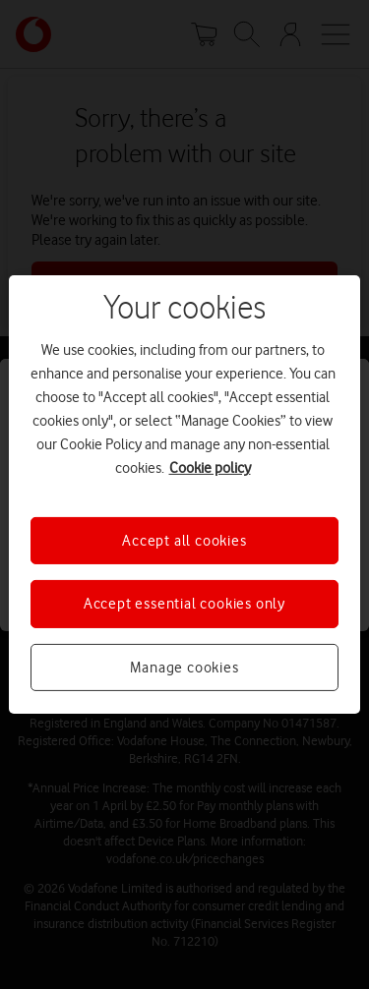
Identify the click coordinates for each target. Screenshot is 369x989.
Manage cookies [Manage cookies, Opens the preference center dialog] (184, 667)
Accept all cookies (184, 541)
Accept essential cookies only (184, 603)
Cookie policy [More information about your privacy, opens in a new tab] (210, 468)
